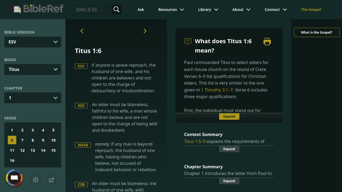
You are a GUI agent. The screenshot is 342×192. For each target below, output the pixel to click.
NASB (83, 144)
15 (53, 150)
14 (43, 150)
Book (10, 59)
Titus (14, 69)
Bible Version (19, 32)
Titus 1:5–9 (194, 141)
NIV (81, 105)
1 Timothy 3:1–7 (217, 90)
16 (12, 160)
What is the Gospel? (316, 32)
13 (32, 150)
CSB (81, 184)
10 (53, 140)
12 (22, 150)
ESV (81, 66)
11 (12, 150)
